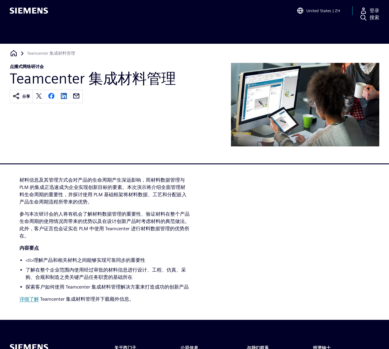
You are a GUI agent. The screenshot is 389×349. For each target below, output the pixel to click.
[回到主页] (13, 53)
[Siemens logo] (29, 13)
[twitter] (39, 96)
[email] (76, 96)
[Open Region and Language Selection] (318, 13)
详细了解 (29, 299)
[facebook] (51, 96)
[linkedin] (64, 96)
